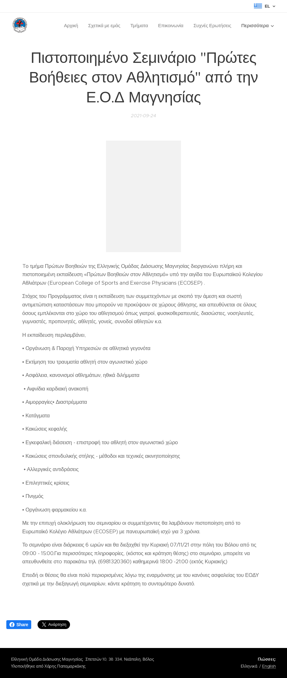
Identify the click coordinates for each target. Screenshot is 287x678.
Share (18, 624)
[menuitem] (69, 25)
